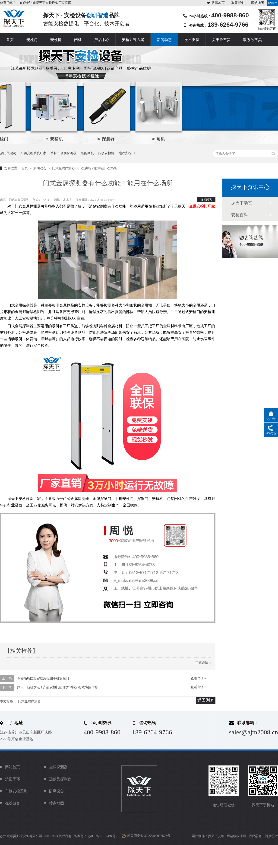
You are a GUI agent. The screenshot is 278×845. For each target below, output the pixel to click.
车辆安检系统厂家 (33, 153)
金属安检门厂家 (202, 206)
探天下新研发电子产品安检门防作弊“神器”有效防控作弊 (57, 687)
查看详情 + (198, 678)
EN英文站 (272, 3)
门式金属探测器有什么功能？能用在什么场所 (84, 168)
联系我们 (237, 3)
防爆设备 (56, 791)
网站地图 (257, 3)
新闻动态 (164, 40)
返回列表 (206, 199)
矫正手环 (12, 779)
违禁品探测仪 (60, 779)
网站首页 (12, 767)
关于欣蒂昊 (221, 40)
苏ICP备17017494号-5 (103, 836)
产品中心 (101, 40)
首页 (10, 40)
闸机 (78, 40)
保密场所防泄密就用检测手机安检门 (43, 678)
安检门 (32, 40)
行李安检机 (106, 153)
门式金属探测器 (29, 701)
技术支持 (191, 40)
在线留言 (12, 803)
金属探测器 (58, 767)
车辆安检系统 (16, 791)
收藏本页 (218, 3)
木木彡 (46, 199)
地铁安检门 (127, 153)
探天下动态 (241, 203)
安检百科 (239, 215)
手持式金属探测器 (63, 153)
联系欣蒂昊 (252, 40)
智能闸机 (87, 153)
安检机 (55, 40)
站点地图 (56, 803)
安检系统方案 (133, 40)
